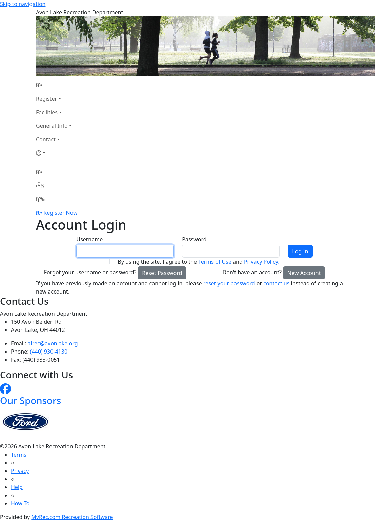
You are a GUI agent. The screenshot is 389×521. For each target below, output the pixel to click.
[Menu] (40, 199)
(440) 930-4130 (48, 351)
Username (89, 239)
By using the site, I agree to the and (198, 261)
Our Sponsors (30, 400)
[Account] (54, 153)
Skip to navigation (22, 4)
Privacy (20, 471)
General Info (52, 125)
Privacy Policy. (262, 261)
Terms (18, 454)
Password (194, 239)
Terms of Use (214, 261)
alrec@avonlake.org (53, 343)
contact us (276, 283)
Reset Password (162, 273)
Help (17, 487)
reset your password (229, 283)
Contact (46, 139)
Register (46, 98)
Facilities (47, 112)
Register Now (60, 212)
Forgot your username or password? (90, 272)
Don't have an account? (252, 272)
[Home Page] (54, 85)
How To (20, 503)
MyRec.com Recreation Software (72, 517)
